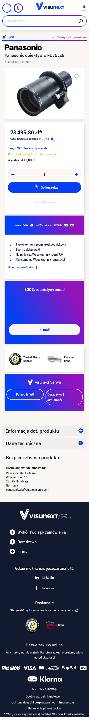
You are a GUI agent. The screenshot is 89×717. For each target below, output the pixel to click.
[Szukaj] (81, 21)
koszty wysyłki (74, 714)
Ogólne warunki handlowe (43, 696)
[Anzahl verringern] (12, 174)
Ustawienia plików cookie (44, 708)
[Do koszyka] (44, 187)
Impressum (66, 702)
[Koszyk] (84, 8)
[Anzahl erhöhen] (76, 174)
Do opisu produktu (23, 267)
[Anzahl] (44, 174)
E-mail (45, 329)
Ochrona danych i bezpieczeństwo (33, 702)
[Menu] (6, 8)
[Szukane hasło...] (39, 21)
